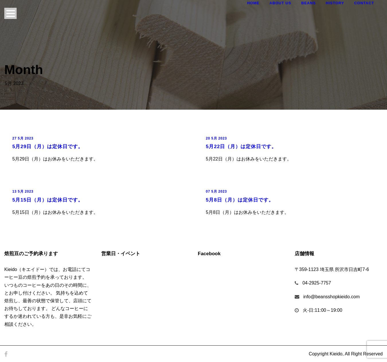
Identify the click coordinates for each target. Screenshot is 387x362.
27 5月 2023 (22, 138)
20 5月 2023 (216, 138)
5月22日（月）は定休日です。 (241, 146)
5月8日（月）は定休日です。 (240, 200)
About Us (280, 3)
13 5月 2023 (22, 191)
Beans (308, 3)
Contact (364, 3)
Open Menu (10, 13)
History (335, 3)
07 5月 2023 (216, 191)
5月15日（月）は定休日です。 (47, 200)
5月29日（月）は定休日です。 (47, 146)
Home (253, 3)
